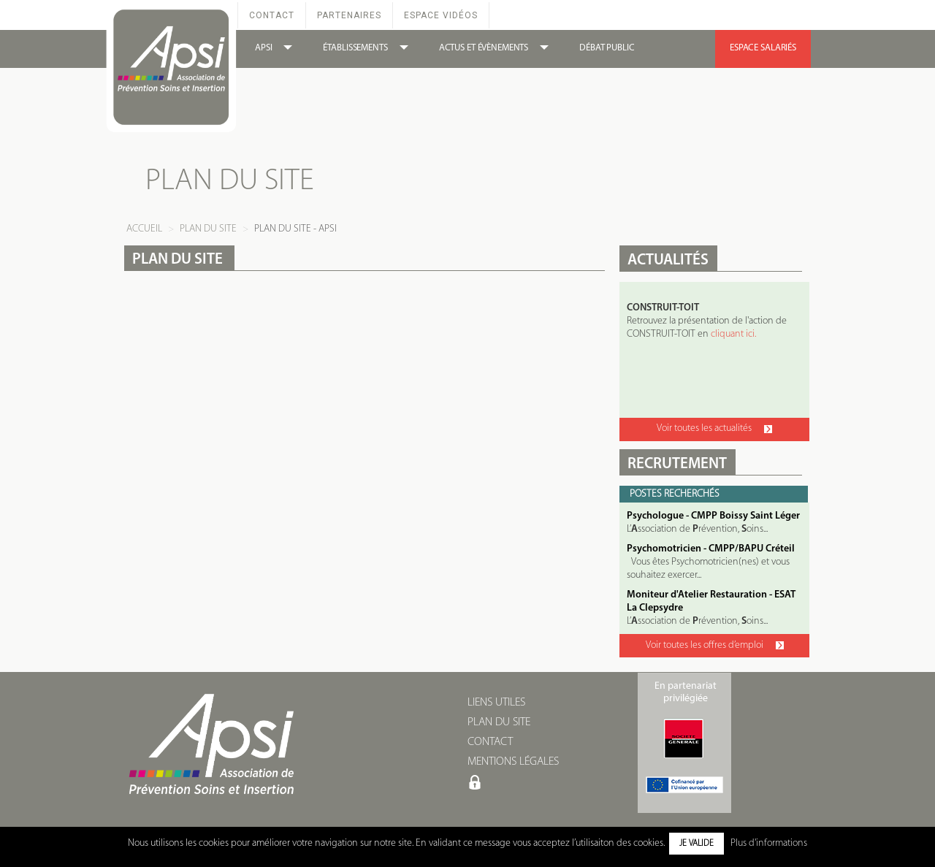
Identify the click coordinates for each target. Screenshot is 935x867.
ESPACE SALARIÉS (763, 48)
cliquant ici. (733, 334)
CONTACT (490, 742)
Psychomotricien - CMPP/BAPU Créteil (711, 548)
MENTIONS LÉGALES (513, 762)
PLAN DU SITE (499, 722)
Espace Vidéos (441, 15)
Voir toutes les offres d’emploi (715, 645)
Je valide (696, 843)
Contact (271, 15)
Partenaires (349, 15)
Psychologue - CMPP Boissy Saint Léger (713, 516)
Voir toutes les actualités (714, 428)
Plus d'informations (768, 843)
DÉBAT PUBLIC (606, 48)
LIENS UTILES (496, 703)
